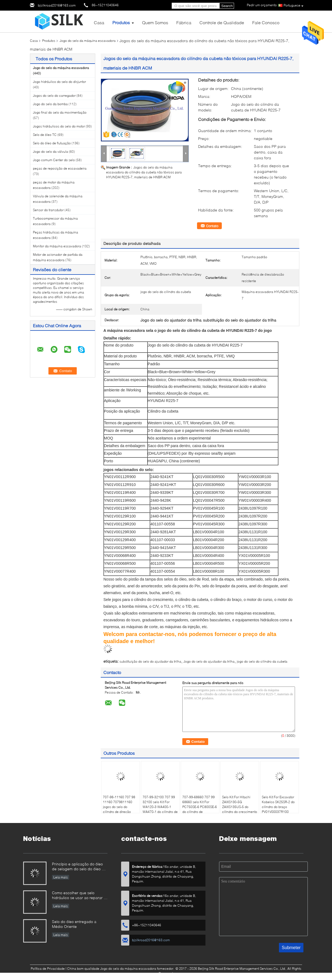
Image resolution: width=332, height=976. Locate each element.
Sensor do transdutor (48, 210)
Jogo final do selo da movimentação (60, 112)
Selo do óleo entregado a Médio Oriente (74, 924)
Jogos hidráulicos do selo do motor (59, 126)
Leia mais (60, 877)
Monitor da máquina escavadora (57, 246)
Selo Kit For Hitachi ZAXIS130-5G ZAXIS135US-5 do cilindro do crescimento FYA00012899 (239, 807)
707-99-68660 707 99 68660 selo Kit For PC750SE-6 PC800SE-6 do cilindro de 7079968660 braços (199, 807)
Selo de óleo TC (45, 135)
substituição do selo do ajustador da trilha (150, 661)
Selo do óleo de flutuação (52, 143)
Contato (212, 226)
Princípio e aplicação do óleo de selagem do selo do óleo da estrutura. (79, 867)
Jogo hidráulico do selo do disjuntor (59, 82)
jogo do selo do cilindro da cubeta (262, 661)
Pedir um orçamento (262, 5)
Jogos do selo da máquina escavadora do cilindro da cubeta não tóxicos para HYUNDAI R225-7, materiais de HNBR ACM (144, 172)
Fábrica (183, 22)
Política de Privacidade (48, 968)
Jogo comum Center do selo (54, 160)
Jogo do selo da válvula (50, 151)
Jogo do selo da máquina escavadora (88, 41)
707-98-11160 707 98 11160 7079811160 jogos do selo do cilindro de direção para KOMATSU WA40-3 (120, 809)
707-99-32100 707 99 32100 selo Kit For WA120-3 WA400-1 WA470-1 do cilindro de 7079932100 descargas (160, 809)
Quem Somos (155, 22)
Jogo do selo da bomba (50, 104)
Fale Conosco (265, 22)
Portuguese (293, 5)
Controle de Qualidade (221, 22)
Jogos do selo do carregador (54, 95)
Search (227, 6)
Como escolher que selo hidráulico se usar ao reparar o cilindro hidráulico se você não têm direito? (79, 895)
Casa (99, 22)
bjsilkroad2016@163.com (57, 5)
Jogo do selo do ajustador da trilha (209, 661)
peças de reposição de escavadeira (60, 168)
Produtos (121, 22)
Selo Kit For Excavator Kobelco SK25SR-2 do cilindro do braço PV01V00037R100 (278, 804)
